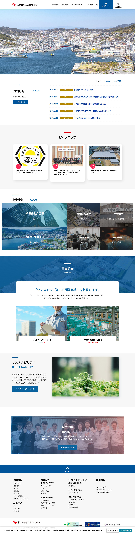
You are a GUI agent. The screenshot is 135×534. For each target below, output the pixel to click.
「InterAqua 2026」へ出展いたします (88, 121)
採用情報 (90, 4)
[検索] (97, 4)
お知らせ (107, 81)
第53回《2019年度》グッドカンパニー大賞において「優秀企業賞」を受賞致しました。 (67, 175)
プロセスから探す (42, 342)
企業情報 (56, 4)
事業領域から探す (93, 342)
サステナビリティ (79, 4)
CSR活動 (117, 81)
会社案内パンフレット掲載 (84, 90)
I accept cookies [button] (126, 530)
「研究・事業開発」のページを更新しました (91, 107)
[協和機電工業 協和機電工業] (24, 4)
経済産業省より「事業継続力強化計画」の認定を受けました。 (29, 175)
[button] (102, 530)
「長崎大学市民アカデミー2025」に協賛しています (93, 114)
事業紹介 (66, 4)
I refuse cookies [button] (112, 530)
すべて (98, 81)
